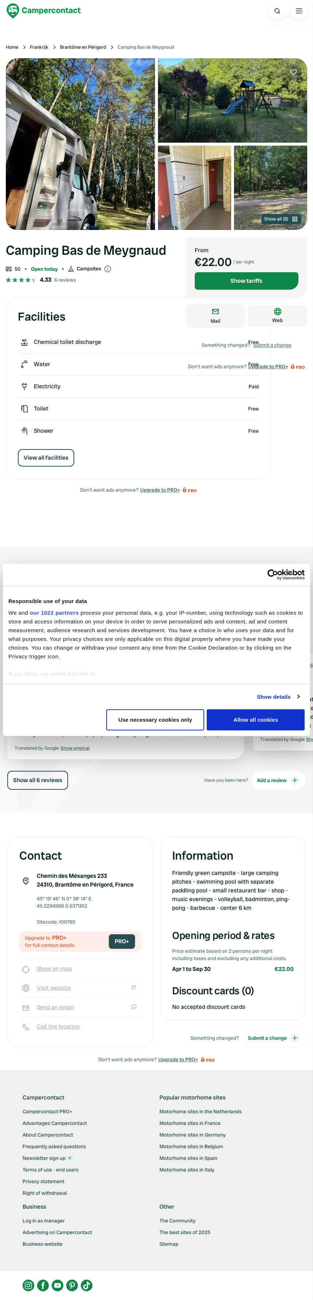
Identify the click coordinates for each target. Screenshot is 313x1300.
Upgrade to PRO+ (160, 490)
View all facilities (46, 457)
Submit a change (272, 345)
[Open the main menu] (299, 11)
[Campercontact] (44, 11)
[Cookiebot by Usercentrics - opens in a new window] (273, 574)
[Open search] (277, 11)
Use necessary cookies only (155, 720)
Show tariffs (246, 281)
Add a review (278, 780)
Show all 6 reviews (37, 780)
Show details (274, 697)
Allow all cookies (255, 720)
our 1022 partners (54, 613)
